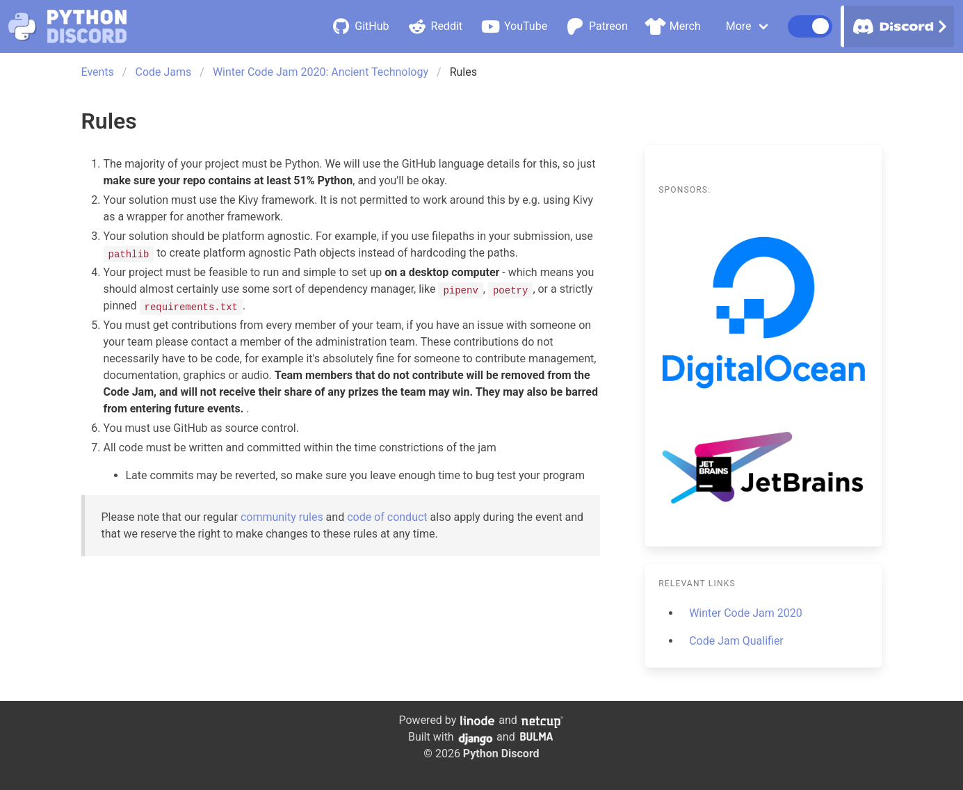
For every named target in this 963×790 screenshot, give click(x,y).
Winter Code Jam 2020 (745, 613)
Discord (897, 26)
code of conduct (387, 517)
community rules (282, 517)
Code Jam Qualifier (736, 640)
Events (97, 72)
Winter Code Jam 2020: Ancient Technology (320, 72)
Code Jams (163, 72)
